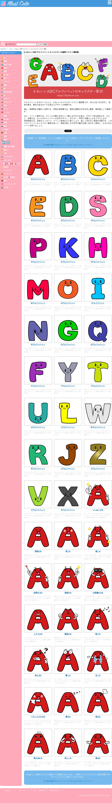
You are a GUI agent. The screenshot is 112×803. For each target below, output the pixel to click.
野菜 (5, 71)
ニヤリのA (38, 634)
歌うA (97, 634)
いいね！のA (98, 510)
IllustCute (3, 49)
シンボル (7, 112)
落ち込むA (38, 758)
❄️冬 (18, 163)
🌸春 (3, 163)
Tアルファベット (98, 386)
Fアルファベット (38, 386)
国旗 (5, 116)
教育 (5, 140)
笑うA (68, 551)
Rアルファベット (38, 469)
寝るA (68, 717)
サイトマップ (23, 790)
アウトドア (8, 102)
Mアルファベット (38, 303)
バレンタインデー (10, 184)
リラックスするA (38, 717)
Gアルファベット (68, 344)
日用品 (6, 129)
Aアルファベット (38, 179)
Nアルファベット (38, 344)
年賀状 (12, 177)
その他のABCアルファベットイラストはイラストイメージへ (68, 145)
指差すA (68, 593)
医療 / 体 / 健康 (9, 146)
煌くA (97, 551)
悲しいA (68, 758)
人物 (5, 133)
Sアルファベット (98, 220)
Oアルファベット (68, 303)
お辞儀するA (98, 593)
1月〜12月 (7, 160)
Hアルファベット (98, 262)
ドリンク (7, 82)
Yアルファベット (68, 386)
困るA (97, 758)
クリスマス (8, 170)
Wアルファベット (98, 427)
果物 (5, 68)
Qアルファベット (98, 344)
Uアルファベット (38, 427)
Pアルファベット (38, 262)
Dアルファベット (68, 220)
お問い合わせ (54, 790)
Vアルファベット (38, 510)
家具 (5, 126)
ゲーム (6, 109)
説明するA (38, 593)
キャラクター (8, 157)
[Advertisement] (56, 24)
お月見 (6, 187)
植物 (5, 61)
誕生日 (6, 167)
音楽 (5, 105)
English (7, 790)
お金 (5, 153)
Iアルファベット (98, 303)
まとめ (11, 49)
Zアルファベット (98, 469)
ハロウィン (8, 174)
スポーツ (7, 99)
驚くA (68, 675)
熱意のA (68, 634)
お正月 (6, 177)
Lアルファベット (68, 427)
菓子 (5, 78)
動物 (5, 85)
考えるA (38, 675)
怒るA (97, 717)
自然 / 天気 (7, 65)
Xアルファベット (68, 510)
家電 (5, 123)
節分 (5, 181)
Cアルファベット (98, 179)
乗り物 (6, 119)
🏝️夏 (8, 163)
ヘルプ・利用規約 (39, 790)
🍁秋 (13, 163)
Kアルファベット (68, 262)
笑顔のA (38, 551)
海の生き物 (8, 92)
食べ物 (6, 75)
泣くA (97, 675)
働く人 (6, 150)
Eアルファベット (38, 220)
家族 (5, 136)
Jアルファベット (68, 469)
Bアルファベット (68, 179)
